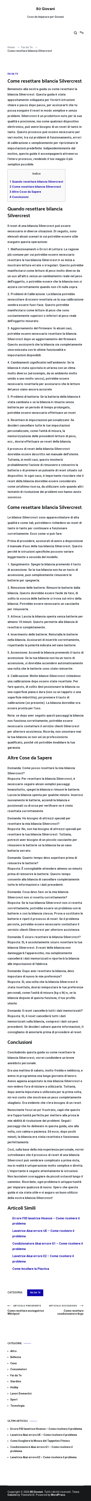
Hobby (14, 1387)
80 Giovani (45, 9)
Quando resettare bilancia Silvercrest (36, 181)
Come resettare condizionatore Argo (65, 1310)
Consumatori (18, 1369)
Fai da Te (12, 74)
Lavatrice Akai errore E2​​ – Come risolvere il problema (43, 1457)
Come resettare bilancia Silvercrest (35, 186)
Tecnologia (17, 1405)
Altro (13, 1351)
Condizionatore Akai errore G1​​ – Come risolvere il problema (41, 1449)
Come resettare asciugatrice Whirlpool (26, 1310)
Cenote (12, 1494)
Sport (13, 1399)
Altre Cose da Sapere (25, 191)
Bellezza (15, 1357)
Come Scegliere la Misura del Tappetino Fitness (40, 1440)
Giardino (15, 1381)
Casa (13, 1363)
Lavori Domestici (21, 1393)
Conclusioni (19, 197)
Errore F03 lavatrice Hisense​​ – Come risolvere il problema (46, 1428)
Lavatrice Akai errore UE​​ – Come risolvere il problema (43, 1434)
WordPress (58, 1494)
